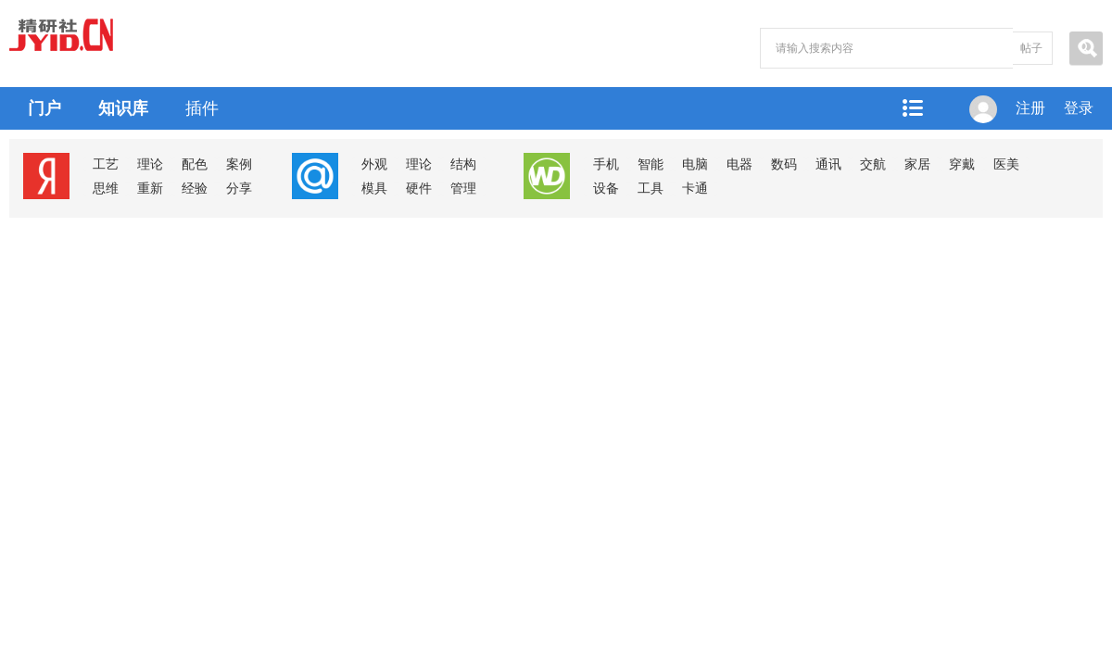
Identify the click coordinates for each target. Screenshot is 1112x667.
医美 (1006, 164)
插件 (202, 108)
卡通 (695, 188)
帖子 (1031, 48)
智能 (650, 164)
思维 (106, 188)
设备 (606, 188)
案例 (239, 164)
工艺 (106, 164)
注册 (1030, 108)
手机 (606, 164)
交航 (873, 164)
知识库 (123, 108)
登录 (1078, 108)
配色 (195, 164)
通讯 (828, 164)
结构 (463, 164)
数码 (784, 164)
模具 (374, 188)
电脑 (695, 164)
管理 (463, 188)
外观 (374, 164)
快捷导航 (912, 107)
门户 (44, 108)
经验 (195, 188)
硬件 (419, 188)
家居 (917, 164)
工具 (650, 188)
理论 (150, 164)
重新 (150, 188)
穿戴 (962, 164)
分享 (239, 188)
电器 (739, 164)
